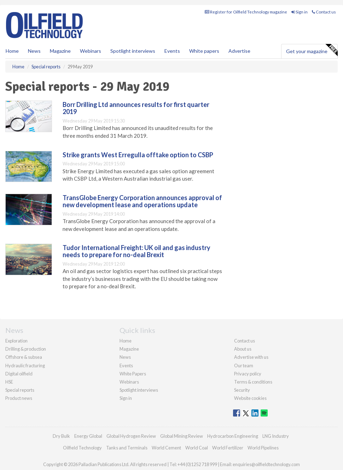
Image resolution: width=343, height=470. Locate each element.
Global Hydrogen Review (131, 436)
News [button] (34, 51)
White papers (204, 51)
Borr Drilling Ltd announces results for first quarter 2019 (136, 108)
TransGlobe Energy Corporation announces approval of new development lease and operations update (142, 201)
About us (242, 349)
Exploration (16, 341)
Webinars (90, 51)
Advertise (239, 51)
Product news (18, 398)
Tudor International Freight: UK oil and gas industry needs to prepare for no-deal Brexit (136, 251)
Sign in (299, 12)
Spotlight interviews (132, 51)
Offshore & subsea (23, 357)
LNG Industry (275, 436)
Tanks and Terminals (126, 448)
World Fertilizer (227, 448)
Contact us (324, 12)
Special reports (19, 390)
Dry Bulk (61, 436)
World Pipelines (263, 448)
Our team (243, 365)
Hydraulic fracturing (25, 365)
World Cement (166, 448)
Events (172, 51)
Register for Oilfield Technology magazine (246, 12)
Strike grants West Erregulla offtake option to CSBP (138, 155)
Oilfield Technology (82, 448)
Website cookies (250, 398)
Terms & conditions (253, 382)
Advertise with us (251, 357)
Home (12, 51)
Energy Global (88, 436)
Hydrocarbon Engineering (232, 436)
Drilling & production (25, 349)
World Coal (196, 448)
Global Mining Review (181, 436)
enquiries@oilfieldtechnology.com (266, 464)
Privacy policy (247, 373)
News (125, 357)
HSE (9, 382)
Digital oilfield (19, 373)
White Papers (133, 373)
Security (242, 390)
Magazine (60, 51)
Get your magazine (311, 50)
